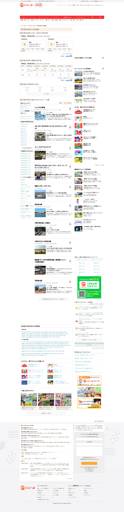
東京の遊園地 (24, 429)
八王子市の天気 (25, 342)
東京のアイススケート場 (42, 446)
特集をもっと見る (99, 165)
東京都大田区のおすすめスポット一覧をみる (53, 299)
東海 (46, 20)
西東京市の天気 (43, 348)
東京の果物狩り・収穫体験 (27, 447)
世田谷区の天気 (63, 333)
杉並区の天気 (40, 335)
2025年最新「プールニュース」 (26, 213)
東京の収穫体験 (51, 433)
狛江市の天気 (57, 345)
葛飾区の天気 (47, 337)
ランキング (56, 17)
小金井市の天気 (48, 343)
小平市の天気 (56, 343)
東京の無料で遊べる (36, 437)
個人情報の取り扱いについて (89, 457)
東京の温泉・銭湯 (25, 446)
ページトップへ (99, 421)
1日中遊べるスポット (99, 5)
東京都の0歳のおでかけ (26, 153)
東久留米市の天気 (33, 347)
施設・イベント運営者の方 (43, 488)
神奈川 (37, 20)
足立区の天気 (40, 337)
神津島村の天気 (48, 353)
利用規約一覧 (40, 490)
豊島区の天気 (47, 335)
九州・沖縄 (79, 20)
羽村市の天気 (25, 348)
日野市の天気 (64, 343)
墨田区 (52, 90)
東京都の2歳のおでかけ (26, 158)
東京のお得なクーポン (26, 437)
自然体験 (23, 179)
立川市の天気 (33, 342)
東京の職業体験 (58, 433)
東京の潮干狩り (52, 446)
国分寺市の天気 (34, 345)
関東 (32, 20)
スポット (24, 17)
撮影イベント (23, 189)
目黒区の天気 (23, 145)
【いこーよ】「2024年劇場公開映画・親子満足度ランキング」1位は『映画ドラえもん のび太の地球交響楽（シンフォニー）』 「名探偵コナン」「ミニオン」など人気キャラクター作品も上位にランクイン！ (49, 474)
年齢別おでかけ (67, 17)
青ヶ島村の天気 (34, 355)
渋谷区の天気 (25, 335)
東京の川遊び (24, 438)
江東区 (65, 90)
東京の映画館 (43, 442)
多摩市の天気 (52, 347)
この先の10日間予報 (66, 53)
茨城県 (79, 343)
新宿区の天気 (23, 131)
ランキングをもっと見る (98, 348)
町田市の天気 (40, 343)
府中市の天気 (65, 342)
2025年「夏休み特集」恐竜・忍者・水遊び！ (26, 209)
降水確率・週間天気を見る (64, 78)
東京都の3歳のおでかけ (26, 160)
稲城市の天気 (59, 347)
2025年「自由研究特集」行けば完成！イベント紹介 (26, 216)
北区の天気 (54, 335)
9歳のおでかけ (97, 272)
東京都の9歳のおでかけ (26, 174)
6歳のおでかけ (82, 269)
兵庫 (67, 20)
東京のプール (58, 429)
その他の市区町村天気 (27, 148)
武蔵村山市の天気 (43, 347)
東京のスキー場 (33, 446)
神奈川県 (89, 345)
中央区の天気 (23, 126)
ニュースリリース (41, 495)
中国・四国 (72, 20)
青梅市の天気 (57, 342)
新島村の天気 (40, 353)
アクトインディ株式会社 (85, 485)
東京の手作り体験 (32, 433)
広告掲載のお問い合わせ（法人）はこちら (89, 459)
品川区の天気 (23, 142)
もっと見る (68, 478)
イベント (31, 17)
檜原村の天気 (25, 353)
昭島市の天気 (25, 343)
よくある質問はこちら (89, 468)
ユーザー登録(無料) (94, 1)
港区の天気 (23, 128)
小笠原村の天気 (43, 355)
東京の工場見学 (24, 433)
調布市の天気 (32, 343)
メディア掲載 (55, 495)
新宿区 (65, 88)
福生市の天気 (50, 345)
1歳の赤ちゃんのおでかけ (96, 259)
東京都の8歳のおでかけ (26, 172)
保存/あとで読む (84, 1)
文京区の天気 (23, 133)
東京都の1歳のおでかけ (26, 156)
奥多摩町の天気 (42, 351)
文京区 (27, 90)
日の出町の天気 (33, 351)
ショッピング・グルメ (25, 186)
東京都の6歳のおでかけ (26, 167)
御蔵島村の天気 (25, 355)
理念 (69, 490)
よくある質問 (55, 490)
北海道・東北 (23, 20)
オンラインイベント (44, 17)
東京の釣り (46, 429)
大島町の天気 (50, 351)
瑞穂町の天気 (25, 351)
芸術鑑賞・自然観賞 (25, 191)
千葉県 (96, 343)
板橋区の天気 (25, 337)
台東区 (39, 90)
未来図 (85, 490)
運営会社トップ (72, 488)
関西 (60, 20)
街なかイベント (24, 198)
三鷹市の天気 (50, 342)
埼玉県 (92, 343)
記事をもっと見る (46, 413)
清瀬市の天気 (25, 347)
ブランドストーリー (88, 488)
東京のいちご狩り (60, 446)
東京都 (101, 343)
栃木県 (84, 343)
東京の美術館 (60, 442)
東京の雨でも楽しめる (26, 442)
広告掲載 (39, 492)
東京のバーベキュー (38, 429)
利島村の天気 (32, 353)
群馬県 (88, 343)
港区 (52, 88)
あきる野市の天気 (33, 348)
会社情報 (86, 492)
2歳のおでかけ (82, 263)
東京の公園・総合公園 (64, 437)
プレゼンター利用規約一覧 (58, 488)
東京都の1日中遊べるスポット (82, 365)
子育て (92, 17)
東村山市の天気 (25, 345)
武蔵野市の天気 (42, 342)
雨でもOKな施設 (67, 103)
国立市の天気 (42, 345)
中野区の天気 (32, 335)
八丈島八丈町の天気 (59, 351)
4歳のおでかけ (82, 266)
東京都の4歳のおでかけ (26, 162)
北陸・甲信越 (54, 20)
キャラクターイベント (25, 202)
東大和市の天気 (66, 345)
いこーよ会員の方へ (89, 470)
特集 (100, 17)
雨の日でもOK (83, 5)
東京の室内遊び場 (35, 442)
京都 (65, 20)
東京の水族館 (67, 442)
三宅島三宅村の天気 (58, 353)
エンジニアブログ (72, 497)
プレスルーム (55, 492)
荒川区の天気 (61, 335)
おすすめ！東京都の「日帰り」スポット (85, 355)
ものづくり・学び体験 (25, 196)
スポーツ (23, 182)
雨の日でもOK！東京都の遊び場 (83, 361)
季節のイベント (24, 193)
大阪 (62, 20)
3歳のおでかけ (97, 263)
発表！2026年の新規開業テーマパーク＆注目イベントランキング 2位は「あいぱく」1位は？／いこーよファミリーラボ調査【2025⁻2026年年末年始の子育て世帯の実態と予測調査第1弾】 (49, 465)
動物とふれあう (90, 5)
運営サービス (71, 492)
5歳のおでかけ (97, 266)
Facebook (39, 497)
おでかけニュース (81, 17)
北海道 (28, 20)
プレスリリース (87, 495)
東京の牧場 (52, 429)
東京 (35, 20)
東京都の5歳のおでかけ (26, 165)
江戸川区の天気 (56, 337)
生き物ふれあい (24, 184)
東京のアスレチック (54, 437)
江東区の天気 (23, 140)
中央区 (39, 88)
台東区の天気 (23, 135)
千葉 (40, 20)
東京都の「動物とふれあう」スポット (84, 358)
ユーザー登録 (24, 458)
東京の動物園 (30, 429)
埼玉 (43, 20)
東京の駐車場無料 (45, 437)
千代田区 (27, 88)
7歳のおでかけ (97, 269)
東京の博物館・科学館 (51, 442)
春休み (78, 5)
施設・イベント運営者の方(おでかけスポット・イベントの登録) (42, 458)
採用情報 (70, 495)
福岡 (83, 20)
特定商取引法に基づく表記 (43, 499)
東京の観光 (64, 429)
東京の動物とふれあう (42, 433)
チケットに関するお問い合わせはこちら (89, 467)
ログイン (102, 1)
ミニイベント (23, 200)
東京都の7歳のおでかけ (26, 169)
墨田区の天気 (23, 138)
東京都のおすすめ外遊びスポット (83, 371)
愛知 (49, 20)
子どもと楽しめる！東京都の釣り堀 (84, 368)
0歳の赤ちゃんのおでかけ (81, 259)
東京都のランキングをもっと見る (89, 339)
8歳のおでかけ (82, 272)
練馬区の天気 (32, 337)
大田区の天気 (55, 333)
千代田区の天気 (24, 124)
